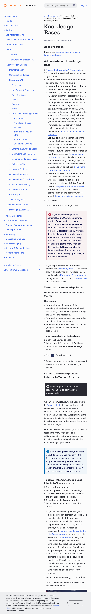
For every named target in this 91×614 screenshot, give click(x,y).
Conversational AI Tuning (18, 184)
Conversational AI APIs (17, 204)
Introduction (19, 118)
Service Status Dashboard (22, 270)
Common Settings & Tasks (24, 159)
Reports (15, 104)
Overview (16, 85)
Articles (17, 127)
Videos (9, 49)
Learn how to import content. (69, 196)
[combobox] (60, 5)
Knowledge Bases (22, 123)
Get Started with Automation (19, 39)
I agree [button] (76, 603)
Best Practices (19, 95)
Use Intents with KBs (23, 144)
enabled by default (66, 268)
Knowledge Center (22, 265)
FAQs (14, 108)
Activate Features (14, 44)
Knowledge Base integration (73, 275)
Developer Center (51, 16)
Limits (14, 99)
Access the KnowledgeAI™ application (64, 70)
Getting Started (11, 16)
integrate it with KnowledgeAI (70, 186)
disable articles (80, 278)
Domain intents (54, 405)
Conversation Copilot (16, 65)
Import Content (21, 139)
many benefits (64, 537)
